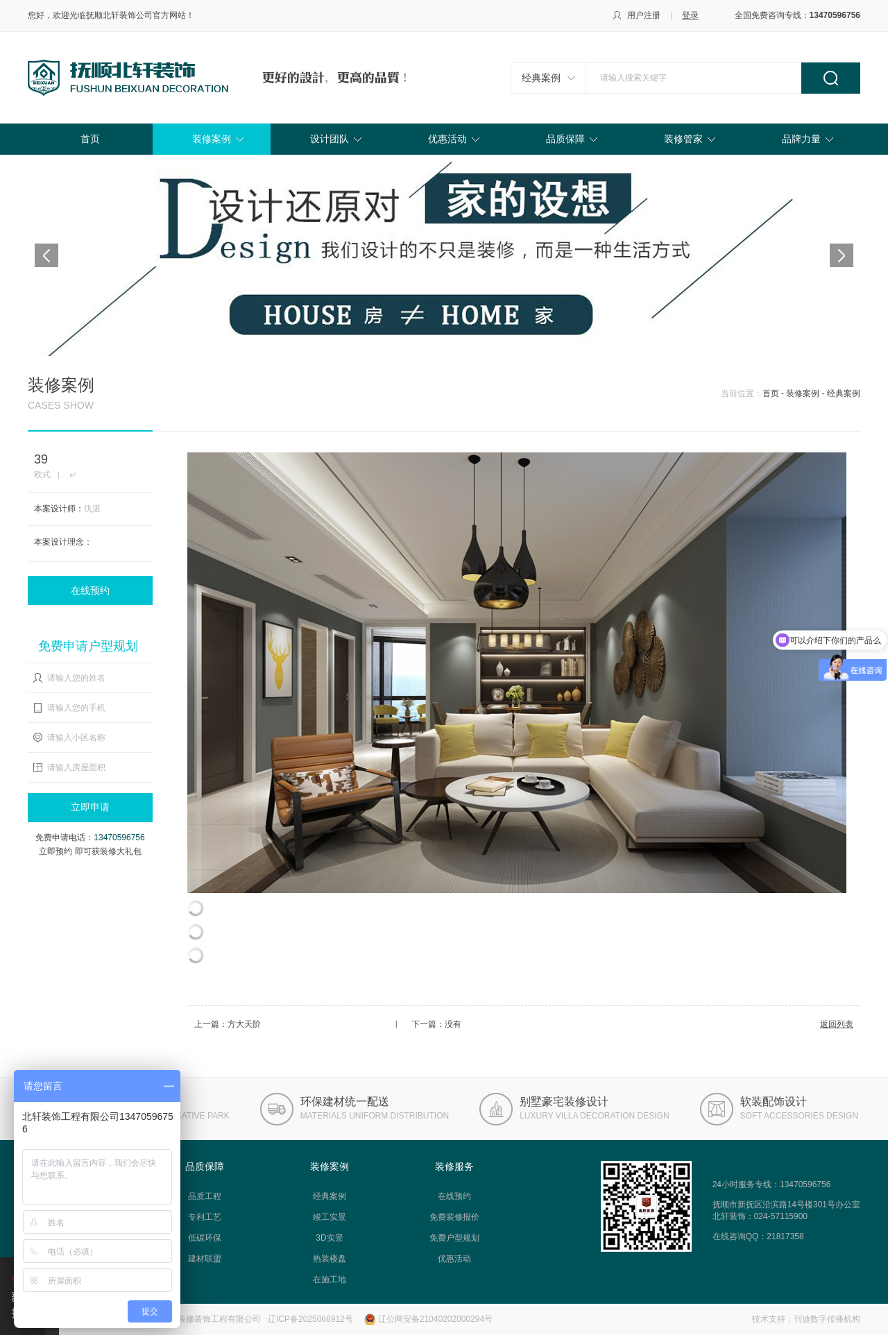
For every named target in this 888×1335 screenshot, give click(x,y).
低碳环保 (204, 1238)
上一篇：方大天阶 (227, 1024)
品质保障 (565, 138)
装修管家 (683, 138)
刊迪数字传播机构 (827, 1319)
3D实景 (329, 1238)
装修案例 (211, 138)
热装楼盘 (329, 1259)
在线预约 (90, 590)
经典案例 (541, 77)
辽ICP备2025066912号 (310, 1319)
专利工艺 (204, 1217)
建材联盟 (204, 1259)
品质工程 (204, 1196)
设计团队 (329, 138)
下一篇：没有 (436, 1024)
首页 (90, 138)
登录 (690, 15)
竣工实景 (329, 1217)
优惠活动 (447, 138)
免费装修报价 (454, 1217)
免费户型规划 (454, 1238)
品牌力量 (801, 138)
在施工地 (329, 1279)
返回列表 (836, 1024)
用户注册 (643, 15)
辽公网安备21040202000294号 (435, 1319)
